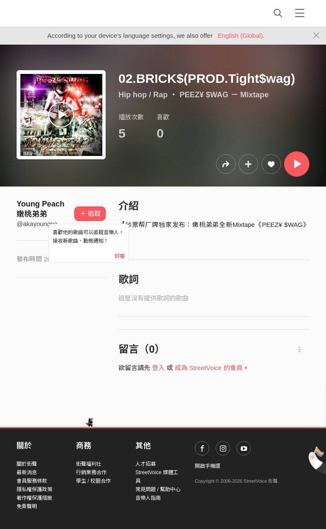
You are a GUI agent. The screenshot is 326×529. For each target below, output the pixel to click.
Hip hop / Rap (143, 95)
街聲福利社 (88, 464)
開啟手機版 (207, 466)
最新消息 (27, 472)
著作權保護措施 (34, 498)
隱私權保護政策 (34, 489)
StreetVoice (52, 13)
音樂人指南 (148, 498)
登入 (158, 367)
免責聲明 (27, 506)
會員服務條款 (32, 481)
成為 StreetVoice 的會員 (209, 367)
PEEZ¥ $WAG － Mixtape (224, 95)
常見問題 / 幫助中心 (157, 489)
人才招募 (145, 464)
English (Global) (240, 35)
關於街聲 (27, 464)
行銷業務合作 (91, 472)
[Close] (316, 36)
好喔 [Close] (120, 256)
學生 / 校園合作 (93, 481)
